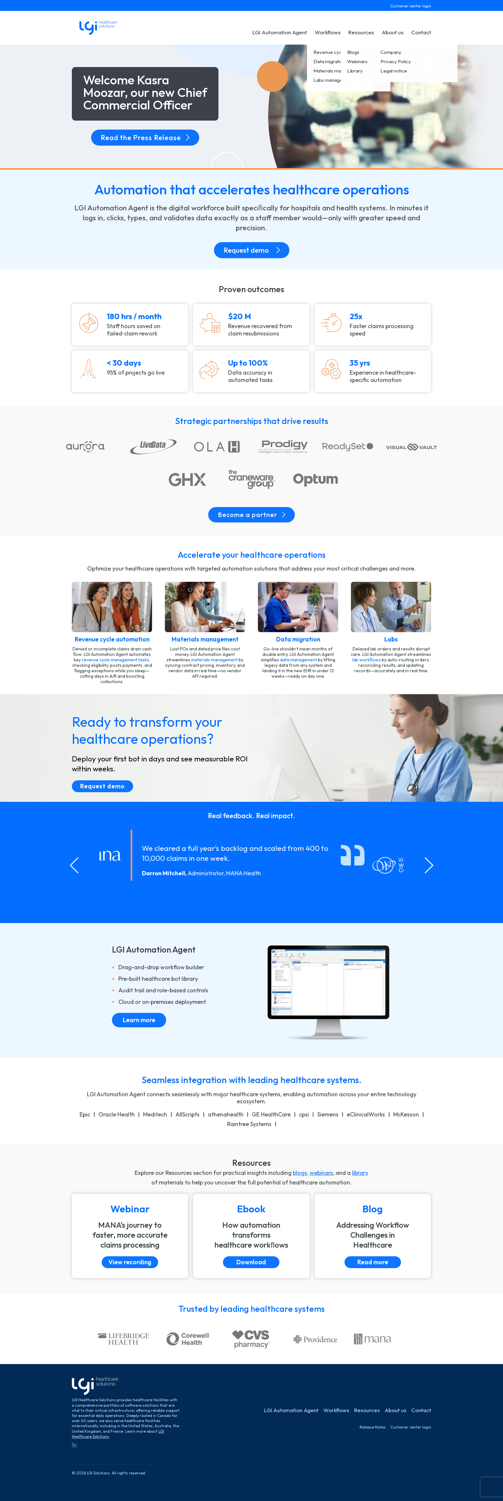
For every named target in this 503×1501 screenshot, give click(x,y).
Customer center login (410, 6)
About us (393, 32)
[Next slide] (429, 865)
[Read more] (373, 1236)
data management (298, 660)
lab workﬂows (366, 660)
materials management (214, 660)
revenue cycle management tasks (115, 660)
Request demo (252, 250)
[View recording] (130, 1236)
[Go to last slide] (74, 865)
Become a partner (251, 515)
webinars (321, 1172)
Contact (421, 32)
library (360, 1172)
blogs (300, 1172)
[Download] (251, 1236)
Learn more (139, 1020)
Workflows (328, 32)
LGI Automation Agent (279, 32)
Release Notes (373, 1427)
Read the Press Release (145, 137)
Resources (361, 32)
